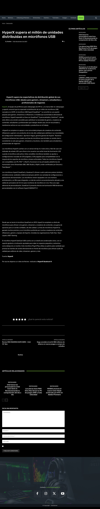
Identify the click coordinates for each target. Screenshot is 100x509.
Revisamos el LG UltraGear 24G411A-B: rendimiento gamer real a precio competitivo (88, 69)
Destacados (9, 23)
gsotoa (9, 41)
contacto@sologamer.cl (53, 489)
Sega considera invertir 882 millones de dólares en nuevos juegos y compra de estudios (51, 344)
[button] (96, 18)
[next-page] (6, 402)
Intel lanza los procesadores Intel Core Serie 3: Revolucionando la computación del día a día (12, 394)
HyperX (4, 107)
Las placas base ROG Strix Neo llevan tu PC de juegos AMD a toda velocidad (33, 395)
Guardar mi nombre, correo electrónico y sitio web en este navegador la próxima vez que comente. (33, 448)
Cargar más (83, 88)
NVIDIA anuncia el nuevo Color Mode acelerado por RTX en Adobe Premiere (54, 395)
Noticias (15, 28)
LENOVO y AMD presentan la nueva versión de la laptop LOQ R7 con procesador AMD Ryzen (88, 80)
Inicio (3, 23)
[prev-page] (3, 402)
